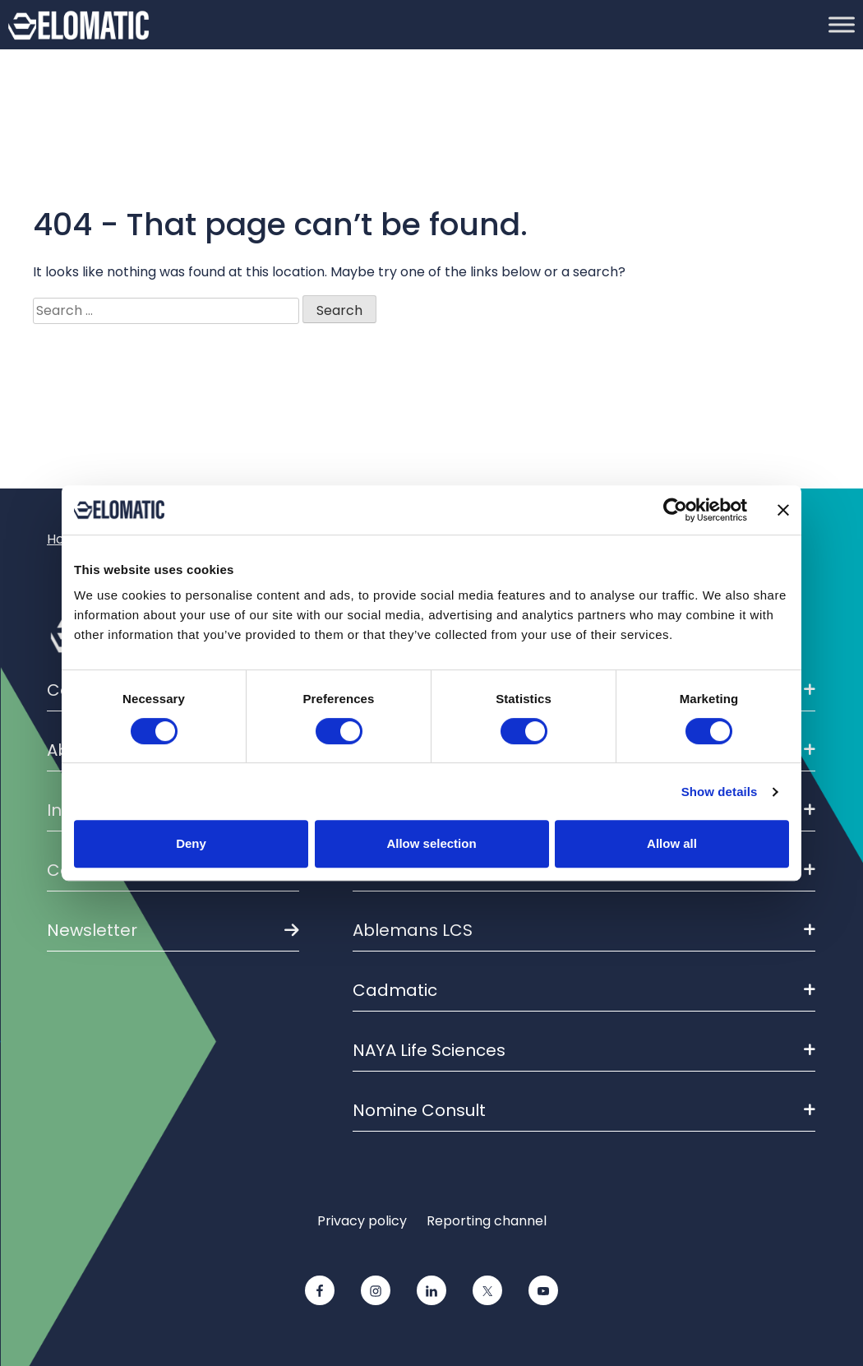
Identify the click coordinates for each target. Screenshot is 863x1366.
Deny (191, 843)
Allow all (672, 843)
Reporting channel (487, 1220)
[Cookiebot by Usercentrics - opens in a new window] (675, 510)
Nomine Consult (584, 1110)
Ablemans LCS (584, 930)
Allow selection (431, 843)
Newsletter (92, 930)
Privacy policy (362, 1220)
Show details (719, 792)
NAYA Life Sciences (584, 1050)
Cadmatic (584, 990)
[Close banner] (783, 510)
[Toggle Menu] (841, 24)
